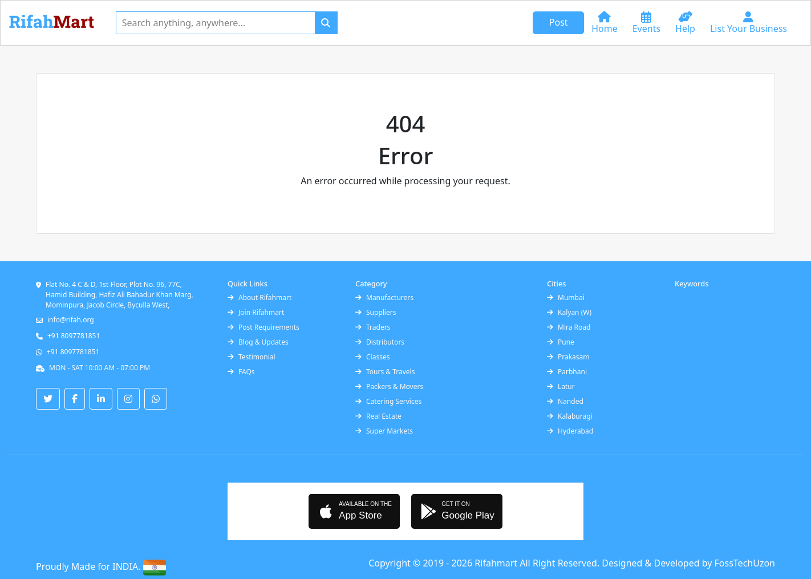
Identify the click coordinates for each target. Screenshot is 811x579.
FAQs (241, 371)
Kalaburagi (570, 416)
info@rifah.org (70, 320)
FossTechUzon (745, 563)
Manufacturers (384, 297)
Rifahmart (497, 563)
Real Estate (378, 416)
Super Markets (384, 431)
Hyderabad (570, 431)
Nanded (565, 401)
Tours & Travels (385, 371)
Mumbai (566, 297)
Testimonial (251, 357)
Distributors (379, 342)
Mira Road (568, 327)
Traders (372, 327)
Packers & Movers (389, 386)
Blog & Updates (258, 342)
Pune (560, 342)
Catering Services (388, 401)
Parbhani (567, 371)
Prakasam (568, 357)
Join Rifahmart (256, 312)
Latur (561, 386)
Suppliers (375, 312)
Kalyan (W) (569, 312)
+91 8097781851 (73, 336)
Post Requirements (263, 327)
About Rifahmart (259, 297)
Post (558, 22)
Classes (372, 357)
